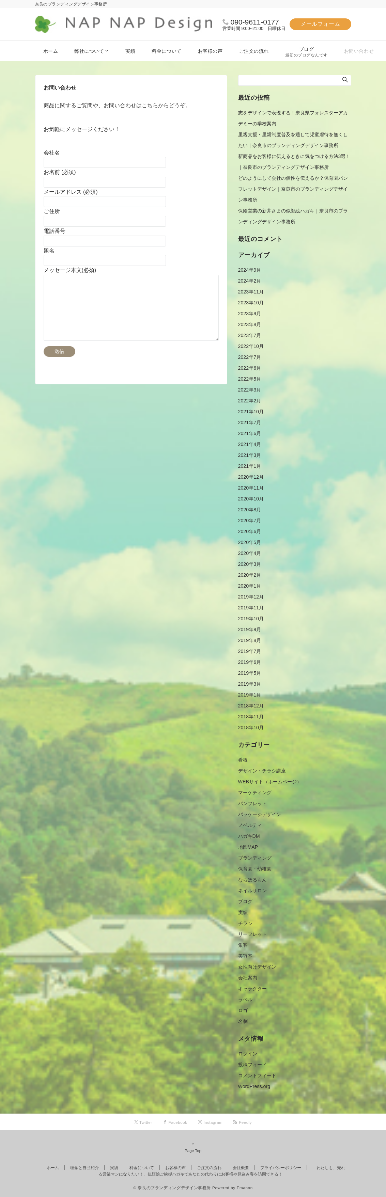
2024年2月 (249, 281)
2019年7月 (249, 651)
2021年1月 (249, 466)
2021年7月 (249, 422)
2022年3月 (249, 390)
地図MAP (248, 847)
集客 (243, 945)
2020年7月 (249, 520)
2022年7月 (249, 357)
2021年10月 (251, 411)
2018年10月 (251, 727)
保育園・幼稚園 (255, 869)
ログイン (247, 1053)
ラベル (245, 999)
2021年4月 (249, 444)
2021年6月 (249, 433)
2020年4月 (249, 553)
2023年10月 (251, 302)
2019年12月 (251, 597)
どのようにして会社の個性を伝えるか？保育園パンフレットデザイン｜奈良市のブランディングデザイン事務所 (293, 189)
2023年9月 (249, 313)
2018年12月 (251, 705)
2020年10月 (251, 498)
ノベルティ (250, 825)
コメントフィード (257, 1075)
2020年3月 (249, 564)
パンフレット (252, 803)
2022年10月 (251, 346)
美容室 (245, 956)
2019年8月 (249, 640)
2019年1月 (249, 695)
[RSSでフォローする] (242, 1122)
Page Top (193, 1147)
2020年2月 (249, 575)
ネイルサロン (252, 890)
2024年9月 (249, 270)
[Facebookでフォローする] (175, 1122)
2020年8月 (249, 509)
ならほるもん (252, 879)
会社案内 (247, 977)
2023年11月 (251, 291)
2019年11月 (251, 607)
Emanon (245, 1187)
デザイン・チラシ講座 (262, 770)
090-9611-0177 (255, 22)
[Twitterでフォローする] (143, 1122)
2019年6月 (249, 662)
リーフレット (252, 934)
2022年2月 (249, 400)
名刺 (243, 1021)
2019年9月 (249, 629)
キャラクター (252, 988)
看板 (243, 760)
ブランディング (255, 858)
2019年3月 (249, 684)
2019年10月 (251, 618)
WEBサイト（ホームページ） (270, 781)
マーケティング (255, 792)
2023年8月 (249, 324)
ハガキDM (249, 836)
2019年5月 (249, 673)
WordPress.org (254, 1086)
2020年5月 (249, 542)
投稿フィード (252, 1064)
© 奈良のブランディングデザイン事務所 (172, 1187)
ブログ (245, 901)
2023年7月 (249, 335)
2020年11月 (251, 488)
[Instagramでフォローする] (210, 1122)
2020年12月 (251, 477)
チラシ (245, 923)
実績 (243, 912)
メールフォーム (320, 24)
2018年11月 (251, 716)
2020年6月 (249, 531)
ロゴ (243, 1010)
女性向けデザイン (257, 967)
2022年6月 (249, 368)
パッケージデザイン (259, 814)
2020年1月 (249, 586)
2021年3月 (249, 455)
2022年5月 (249, 379)
